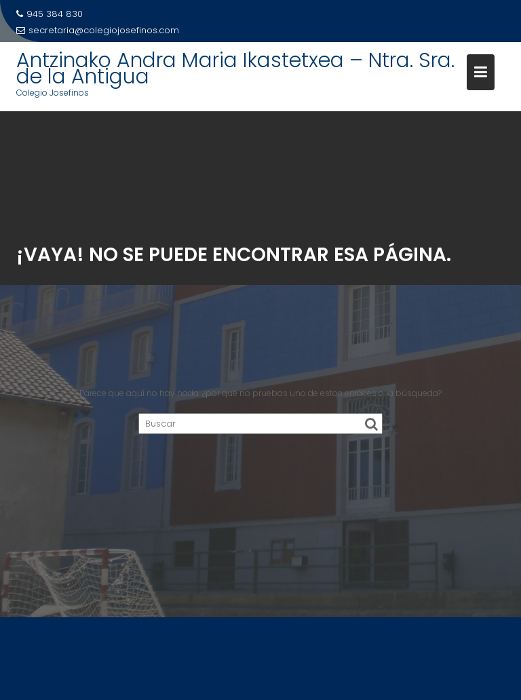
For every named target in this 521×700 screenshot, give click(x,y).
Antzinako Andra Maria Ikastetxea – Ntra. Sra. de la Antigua (235, 68)
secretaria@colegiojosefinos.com (97, 30)
